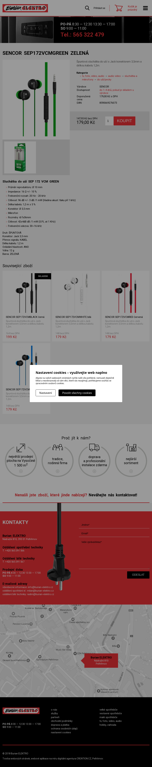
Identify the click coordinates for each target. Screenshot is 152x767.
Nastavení (45, 393)
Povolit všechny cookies (77, 393)
